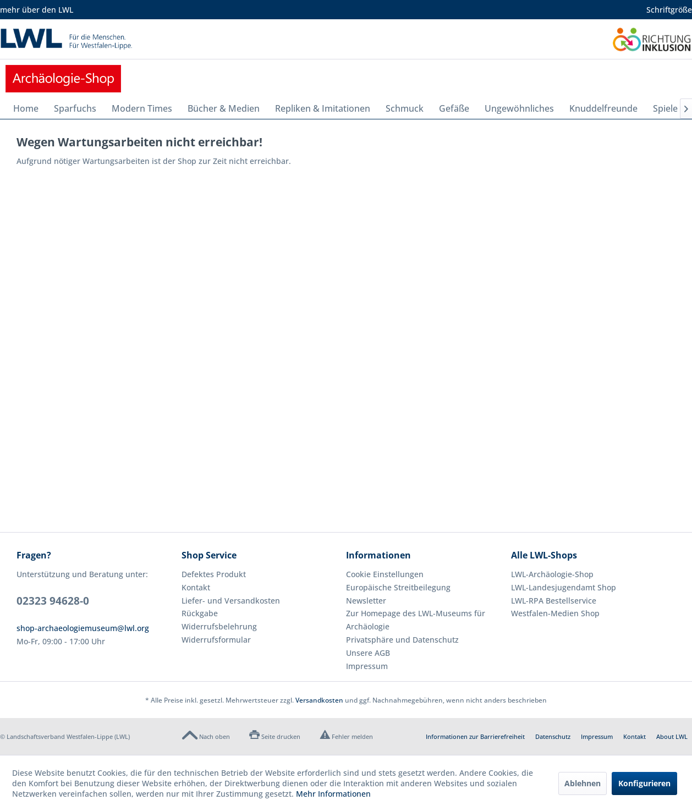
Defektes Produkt (214, 574)
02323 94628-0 (53, 601)
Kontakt (196, 587)
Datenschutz (552, 736)
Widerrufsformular (216, 639)
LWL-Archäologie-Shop (552, 574)
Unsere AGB (368, 653)
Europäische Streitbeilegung (398, 587)
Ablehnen (582, 783)
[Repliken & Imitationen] (322, 108)
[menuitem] (26, 108)
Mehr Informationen (333, 793)
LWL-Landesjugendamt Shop (563, 587)
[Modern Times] (142, 108)
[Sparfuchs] (75, 108)
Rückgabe (200, 613)
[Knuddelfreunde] (603, 108)
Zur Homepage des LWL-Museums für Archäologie (415, 620)
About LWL (672, 736)
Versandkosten (319, 700)
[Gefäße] (454, 108)
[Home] (26, 108)
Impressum (367, 666)
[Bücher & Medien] (223, 108)
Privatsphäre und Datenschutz (402, 639)
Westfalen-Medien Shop (555, 613)
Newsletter (366, 600)
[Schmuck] (404, 108)
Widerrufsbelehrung (219, 626)
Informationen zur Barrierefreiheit (475, 736)
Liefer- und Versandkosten (231, 600)
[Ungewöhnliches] (519, 108)
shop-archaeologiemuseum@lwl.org (83, 628)
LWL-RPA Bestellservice (553, 600)
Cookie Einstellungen (385, 574)
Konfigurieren (644, 783)
